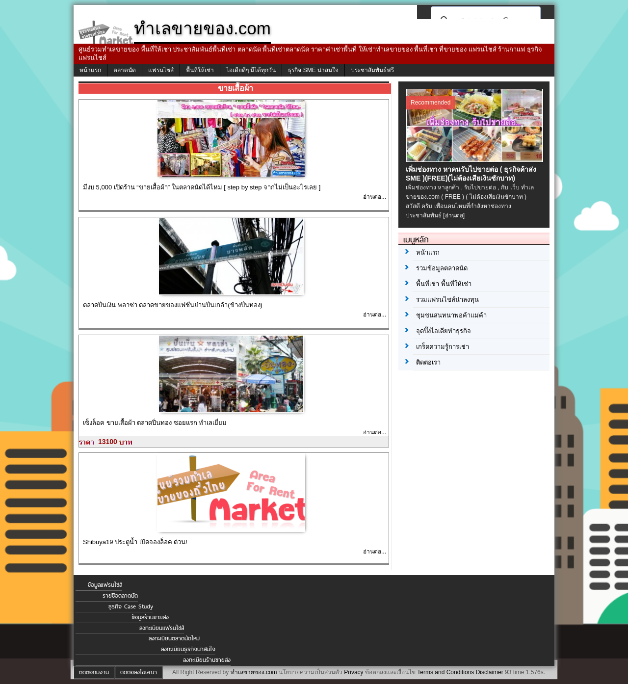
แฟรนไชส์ (161, 70)
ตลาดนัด (124, 70)
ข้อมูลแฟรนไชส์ (105, 585)
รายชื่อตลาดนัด (120, 596)
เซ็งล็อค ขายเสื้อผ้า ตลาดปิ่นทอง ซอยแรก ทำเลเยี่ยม (155, 422)
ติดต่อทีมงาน (94, 672)
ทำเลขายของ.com (254, 672)
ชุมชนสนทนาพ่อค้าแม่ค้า (451, 315)
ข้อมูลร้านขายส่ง (150, 617)
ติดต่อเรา (428, 362)
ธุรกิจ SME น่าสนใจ (313, 70)
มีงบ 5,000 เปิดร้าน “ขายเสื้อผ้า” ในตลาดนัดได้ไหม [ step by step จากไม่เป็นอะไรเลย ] (201, 187)
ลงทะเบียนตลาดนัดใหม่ (174, 638)
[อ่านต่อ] (454, 215)
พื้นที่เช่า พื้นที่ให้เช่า (443, 284)
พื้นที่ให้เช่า (200, 70)
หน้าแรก (90, 70)
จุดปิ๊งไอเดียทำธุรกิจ (443, 331)
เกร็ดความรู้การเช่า (442, 346)
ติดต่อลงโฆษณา (138, 672)
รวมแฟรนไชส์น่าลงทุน (447, 299)
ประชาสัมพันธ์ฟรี (372, 70)
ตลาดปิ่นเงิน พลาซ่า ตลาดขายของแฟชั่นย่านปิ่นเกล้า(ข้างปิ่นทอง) (172, 305)
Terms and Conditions (445, 672)
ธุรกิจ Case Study (130, 606)
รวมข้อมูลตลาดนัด (442, 268)
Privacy (353, 672)
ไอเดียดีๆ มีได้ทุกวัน (251, 70)
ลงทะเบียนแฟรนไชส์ (161, 628)
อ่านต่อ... (374, 196)
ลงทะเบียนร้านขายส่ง (207, 660)
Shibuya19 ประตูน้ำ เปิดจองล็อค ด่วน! (135, 542)
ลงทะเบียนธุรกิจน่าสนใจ (188, 649)
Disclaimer (489, 672)
